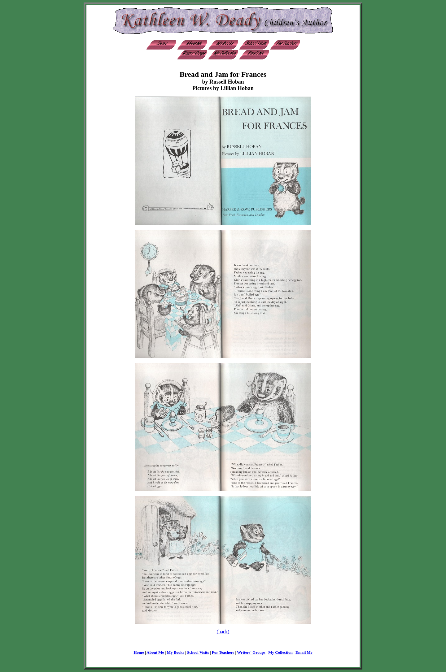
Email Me (304, 652)
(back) (223, 631)
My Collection (280, 652)
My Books (175, 652)
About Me (155, 652)
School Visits (198, 652)
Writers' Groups (251, 652)
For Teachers (223, 652)
